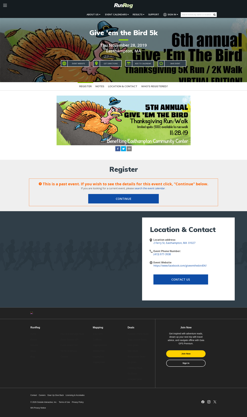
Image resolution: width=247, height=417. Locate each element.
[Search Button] (214, 14)
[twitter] (123, 149)
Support (153, 14)
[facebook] (117, 149)
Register (85, 86)
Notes (99, 86)
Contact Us (178, 279)
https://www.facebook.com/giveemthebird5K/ (180, 265)
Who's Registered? (154, 86)
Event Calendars (117, 14)
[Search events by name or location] (197, 14)
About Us (93, 14)
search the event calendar (150, 188)
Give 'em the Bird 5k (123, 32)
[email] (129, 149)
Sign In (170, 15)
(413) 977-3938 (162, 254)
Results (138, 14)
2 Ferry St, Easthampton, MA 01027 (174, 243)
